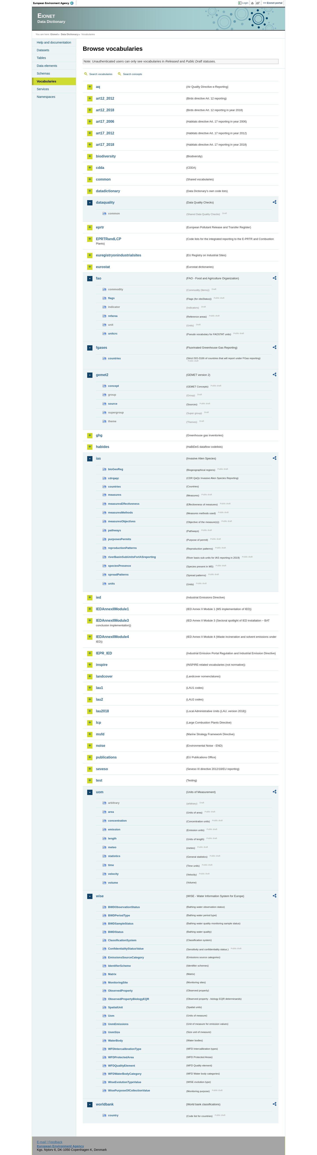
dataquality (105, 202)
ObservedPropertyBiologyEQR (128, 999)
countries (114, 358)
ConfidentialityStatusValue (126, 948)
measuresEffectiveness (123, 503)
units (111, 583)
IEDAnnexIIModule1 (112, 609)
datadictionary (108, 191)
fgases (101, 347)
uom (99, 792)
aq (98, 87)
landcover (104, 676)
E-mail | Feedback (49, 1142)
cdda (100, 168)
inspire (101, 665)
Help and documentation (54, 42)
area (111, 811)
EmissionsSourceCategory (126, 957)
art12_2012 (105, 98)
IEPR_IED (104, 653)
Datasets (43, 50)
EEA (54, 3)
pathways (114, 530)
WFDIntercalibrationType (124, 1049)
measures (114, 494)
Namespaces (46, 97)
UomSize (114, 1032)
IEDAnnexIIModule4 (112, 637)
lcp (98, 722)
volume (113, 882)
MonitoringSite (118, 982)
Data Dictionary (69, 34)
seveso (102, 769)
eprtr (100, 227)
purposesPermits (119, 539)
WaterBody (115, 1040)
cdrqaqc (113, 478)
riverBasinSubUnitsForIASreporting (132, 557)
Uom (111, 1015)
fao (98, 278)
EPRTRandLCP (108, 239)
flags (111, 298)
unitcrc (113, 333)
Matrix (112, 974)
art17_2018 (105, 144)
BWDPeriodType (119, 915)
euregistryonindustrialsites (118, 255)
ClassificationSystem (122, 940)
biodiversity (106, 156)
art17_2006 (105, 121)
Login (245, 3)
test (99, 780)
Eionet (54, 34)
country (113, 1115)
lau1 (99, 688)
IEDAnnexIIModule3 (112, 620)
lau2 (99, 699)
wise (100, 896)
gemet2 (102, 375)
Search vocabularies (100, 74)
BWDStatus (115, 932)
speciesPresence (119, 565)
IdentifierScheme (119, 965)
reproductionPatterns (122, 548)
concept (113, 385)
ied (98, 597)
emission (114, 829)
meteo (112, 847)
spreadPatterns (118, 574)
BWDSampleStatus (120, 923)
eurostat (103, 267)
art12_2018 (105, 110)
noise (100, 745)
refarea (113, 316)
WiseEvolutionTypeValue (124, 1082)
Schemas (43, 73)
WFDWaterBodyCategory (125, 1073)
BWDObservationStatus (124, 907)
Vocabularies (46, 81)
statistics (114, 856)
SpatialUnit (115, 1007)
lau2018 (102, 711)
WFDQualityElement (121, 1065)
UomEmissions (118, 1024)
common (103, 179)
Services (43, 89)
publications (106, 757)
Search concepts (132, 74)
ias (98, 458)
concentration (117, 820)
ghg (99, 435)
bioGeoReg (115, 469)
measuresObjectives (122, 521)
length (112, 838)
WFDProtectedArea (121, 1057)
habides (102, 447)
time (111, 865)
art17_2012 (105, 133)
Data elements (47, 66)
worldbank (105, 1104)
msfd (100, 734)
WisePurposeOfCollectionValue (129, 1090)
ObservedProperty (120, 990)
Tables (41, 58)
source (112, 403)
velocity (113, 873)
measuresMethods (120, 512)
